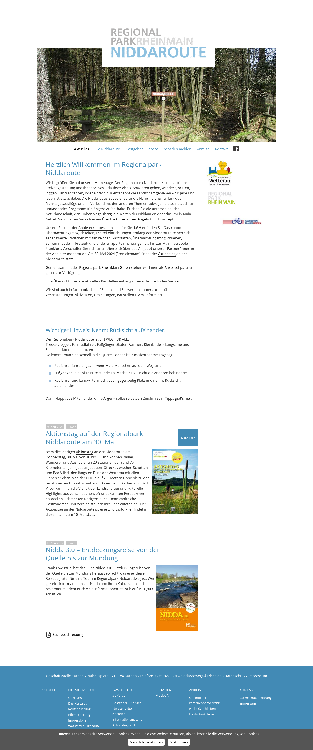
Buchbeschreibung (67, 634)
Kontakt (221, 149)
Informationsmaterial (127, 719)
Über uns (75, 698)
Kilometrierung (79, 715)
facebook (80, 289)
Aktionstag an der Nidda (125, 727)
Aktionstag (167, 253)
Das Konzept (77, 703)
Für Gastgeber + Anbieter (124, 711)
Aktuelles (81, 149)
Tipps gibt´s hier (178, 398)
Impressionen (78, 720)
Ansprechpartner (179, 267)
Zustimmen (178, 742)
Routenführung (79, 709)
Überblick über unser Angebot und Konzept (137, 219)
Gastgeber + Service (142, 149)
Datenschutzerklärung (255, 698)
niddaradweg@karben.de (200, 675)
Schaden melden (177, 149)
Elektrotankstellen (202, 714)
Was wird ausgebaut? (83, 726)
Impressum (257, 675)
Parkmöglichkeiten (202, 709)
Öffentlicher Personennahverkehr (204, 700)
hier (177, 281)
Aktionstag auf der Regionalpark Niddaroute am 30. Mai (94, 437)
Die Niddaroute (107, 149)
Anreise (203, 149)
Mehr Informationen (146, 742)
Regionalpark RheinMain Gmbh (104, 267)
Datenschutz (235, 675)
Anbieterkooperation (95, 227)
